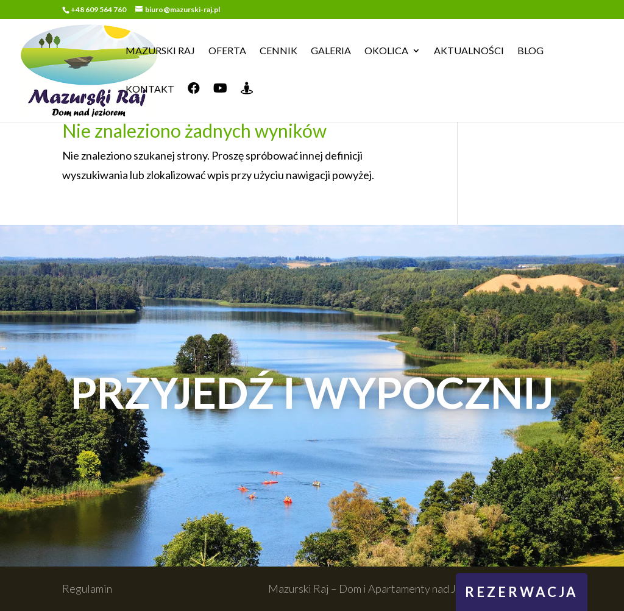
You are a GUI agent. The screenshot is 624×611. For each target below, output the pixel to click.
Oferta (227, 51)
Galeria (331, 51)
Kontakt (150, 89)
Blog (530, 51)
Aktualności (469, 51)
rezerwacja (521, 592)
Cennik (278, 51)
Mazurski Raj (160, 51)
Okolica (386, 51)
